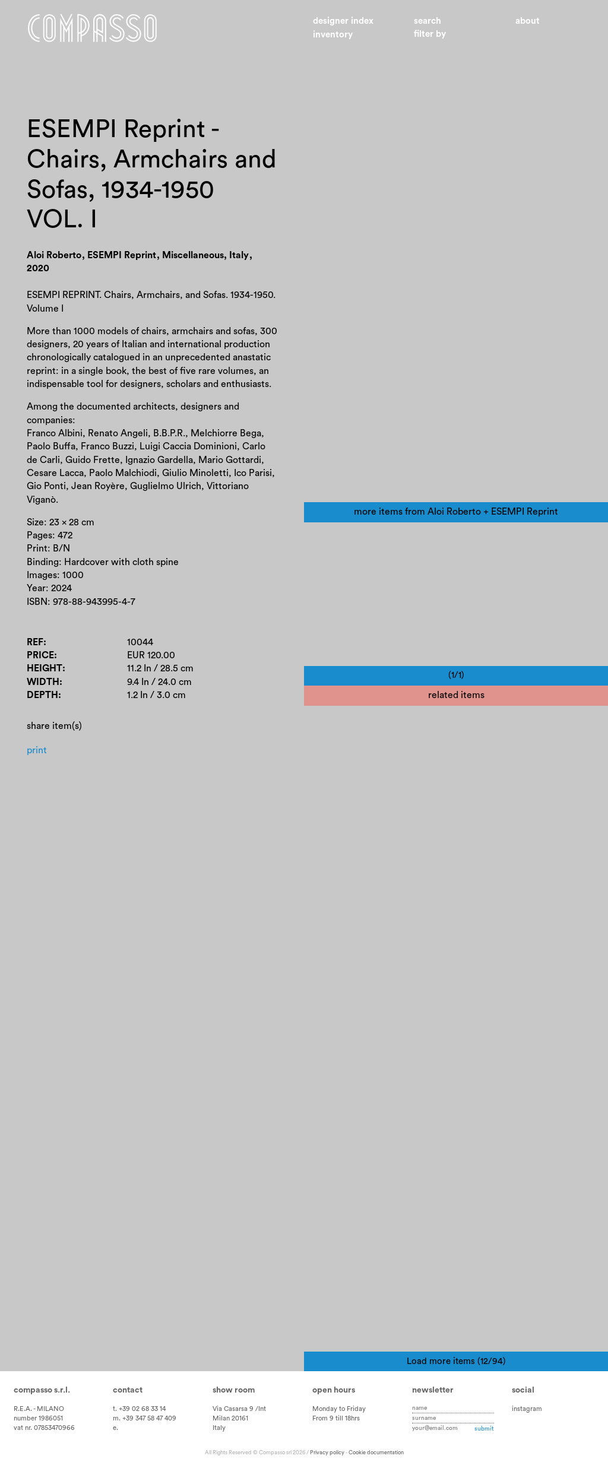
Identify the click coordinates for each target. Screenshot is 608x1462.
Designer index (343, 21)
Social (523, 1390)
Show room (234, 1390)
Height (44, 669)
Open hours (333, 1390)
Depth (42, 695)
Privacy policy (327, 1452)
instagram (527, 1409)
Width (43, 682)
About (527, 21)
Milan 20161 (230, 1418)
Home (92, 28)
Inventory (333, 34)
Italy (219, 1428)
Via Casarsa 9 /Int (239, 1409)
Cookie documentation (376, 1452)
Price (40, 655)
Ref (35, 642)
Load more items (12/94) (456, 1361)
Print (37, 750)
